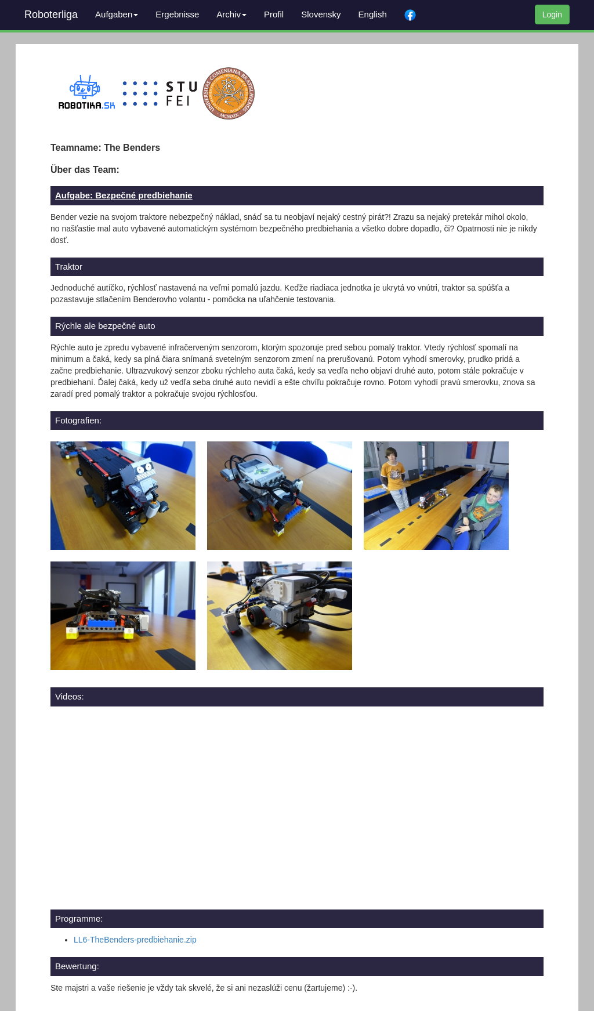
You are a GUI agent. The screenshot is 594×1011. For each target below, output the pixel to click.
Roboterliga (51, 14)
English (372, 14)
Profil (274, 14)
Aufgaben (116, 14)
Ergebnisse (177, 14)
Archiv (231, 14)
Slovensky (321, 14)
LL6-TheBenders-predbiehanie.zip (135, 939)
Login (552, 14)
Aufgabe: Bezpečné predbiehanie (124, 195)
